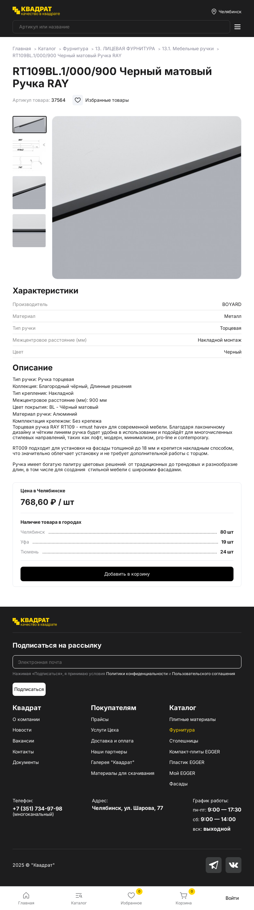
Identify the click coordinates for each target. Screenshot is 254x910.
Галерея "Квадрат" (113, 762)
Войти (232, 898)
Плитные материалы (192, 719)
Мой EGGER (182, 773)
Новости (22, 730)
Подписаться (29, 689)
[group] (146, 199)
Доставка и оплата (112, 740)
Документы (26, 762)
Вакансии (23, 740)
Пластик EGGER (186, 762)
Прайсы (99, 719)
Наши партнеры (109, 751)
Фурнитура (182, 730)
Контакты (23, 751)
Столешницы (183, 740)
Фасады (178, 783)
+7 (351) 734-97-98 (37, 809)
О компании (26, 719)
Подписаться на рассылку (57, 645)
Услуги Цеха (105, 730)
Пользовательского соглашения (203, 673)
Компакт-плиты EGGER (194, 751)
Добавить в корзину (127, 574)
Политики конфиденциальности (137, 673)
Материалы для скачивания (122, 773)
